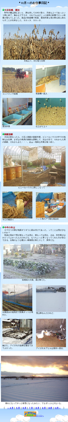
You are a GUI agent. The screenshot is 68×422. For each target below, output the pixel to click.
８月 (37, 408)
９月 (44, 408)
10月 (50, 408)
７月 (31, 408)
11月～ (57, 408)
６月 (24, 408)
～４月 (10, 408)
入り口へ (34, 416)
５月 (18, 408)
